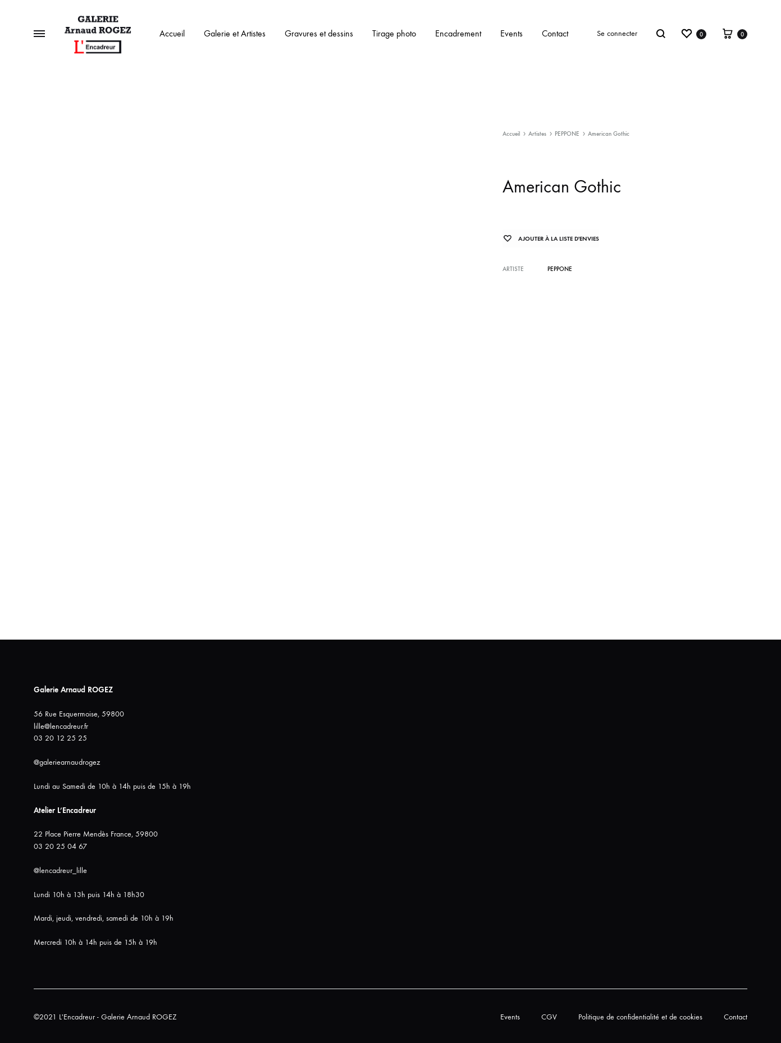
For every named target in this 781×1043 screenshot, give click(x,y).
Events (511, 33)
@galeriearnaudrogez (67, 762)
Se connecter (617, 33)
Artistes (537, 133)
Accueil (172, 33)
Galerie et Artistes (235, 33)
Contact (555, 33)
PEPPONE (567, 133)
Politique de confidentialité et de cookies (640, 1017)
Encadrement (458, 33)
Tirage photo (394, 33)
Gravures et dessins (319, 33)
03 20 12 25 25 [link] (60, 738)
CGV (549, 1017)
